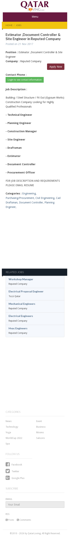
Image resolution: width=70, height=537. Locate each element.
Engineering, (29, 193)
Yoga (8, 432)
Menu (35, 16)
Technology (12, 426)
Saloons (40, 438)
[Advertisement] (35, 241)
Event (39, 421)
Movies (40, 432)
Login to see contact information (25, 79)
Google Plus (15, 478)
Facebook (14, 464)
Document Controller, (31, 202)
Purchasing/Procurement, (20, 197)
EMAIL (9, 499)
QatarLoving (34, 533)
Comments (24, 519)
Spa (8, 443)
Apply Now (55, 66)
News (9, 421)
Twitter (12, 471)
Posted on (19, 44)
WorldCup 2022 (14, 438)
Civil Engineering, (45, 197)
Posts (10, 519)
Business (41, 426)
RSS (8, 514)
